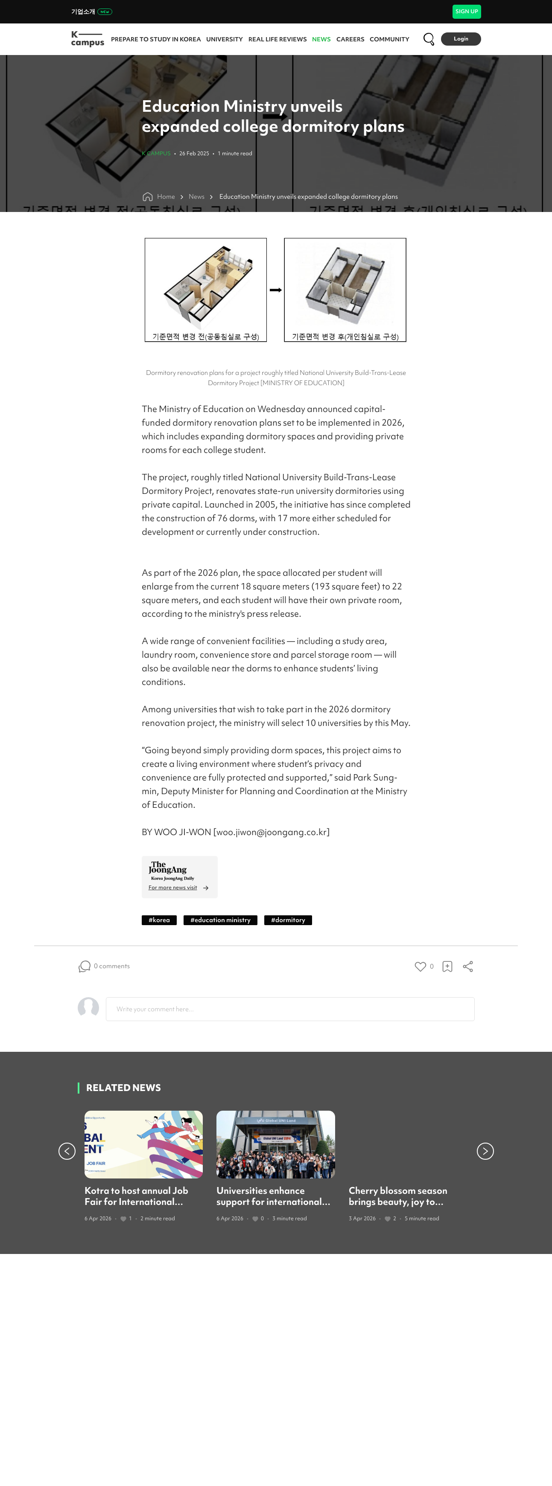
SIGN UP (467, 11)
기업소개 (91, 11)
